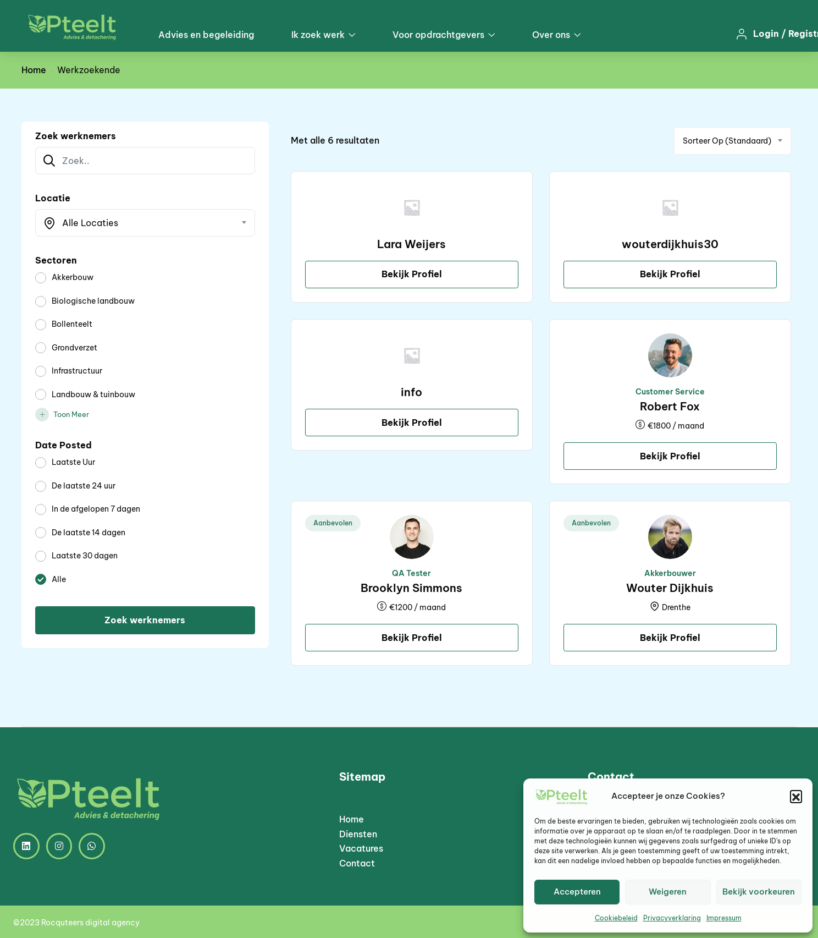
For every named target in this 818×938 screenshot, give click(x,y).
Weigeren (668, 891)
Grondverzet (74, 348)
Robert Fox (670, 406)
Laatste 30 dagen (85, 556)
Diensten (358, 834)
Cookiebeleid (616, 918)
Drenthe (676, 607)
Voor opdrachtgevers (444, 34)
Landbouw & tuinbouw (93, 394)
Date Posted (63, 445)
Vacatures (361, 848)
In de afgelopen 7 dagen (96, 509)
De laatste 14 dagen (88, 532)
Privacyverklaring (672, 918)
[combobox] (145, 223)
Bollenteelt (72, 324)
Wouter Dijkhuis (670, 588)
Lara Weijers (411, 244)
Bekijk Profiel (412, 273)
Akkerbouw (72, 277)
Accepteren (577, 891)
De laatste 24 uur (83, 486)
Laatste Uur (73, 462)
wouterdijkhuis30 (670, 244)
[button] (796, 796)
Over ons (556, 34)
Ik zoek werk (323, 34)
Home (33, 69)
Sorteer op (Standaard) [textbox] (727, 141)
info (411, 392)
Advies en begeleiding (206, 34)
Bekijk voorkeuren (758, 891)
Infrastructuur (77, 371)
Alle (59, 579)
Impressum (724, 918)
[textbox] (138, 223)
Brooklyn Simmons (411, 588)
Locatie (52, 198)
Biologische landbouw (93, 301)
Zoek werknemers (75, 135)
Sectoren (56, 260)
